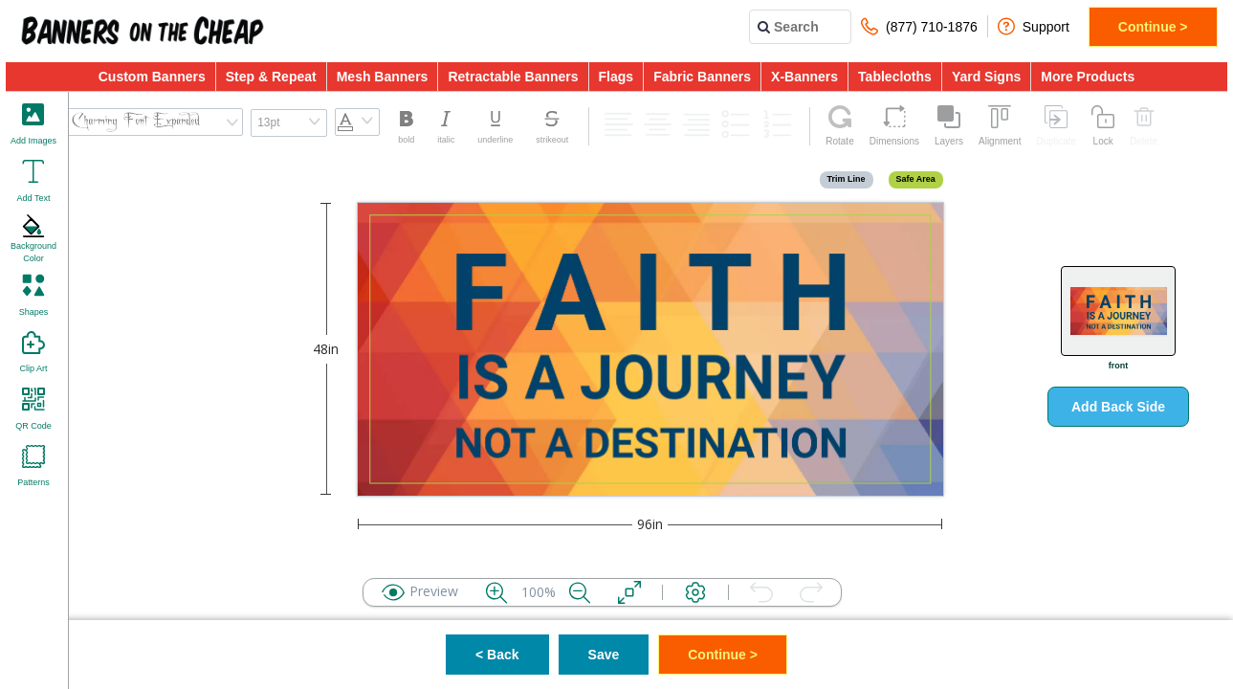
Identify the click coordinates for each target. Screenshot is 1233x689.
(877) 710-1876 (919, 26)
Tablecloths (895, 76)
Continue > (1153, 26)
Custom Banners (152, 76)
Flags (616, 76)
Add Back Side (1118, 406)
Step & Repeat (271, 76)
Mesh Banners (383, 76)
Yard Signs (986, 76)
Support (1033, 26)
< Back (497, 654)
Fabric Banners (702, 76)
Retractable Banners (513, 76)
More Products (1087, 76)
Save (604, 654)
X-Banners (804, 76)
